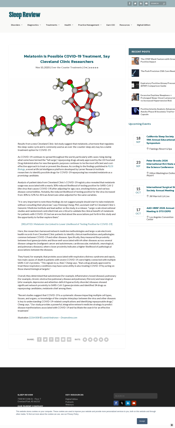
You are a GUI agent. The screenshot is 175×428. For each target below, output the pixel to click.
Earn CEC (110, 23)
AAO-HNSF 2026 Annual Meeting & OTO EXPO (160, 207)
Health (67, 23)
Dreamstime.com (69, 315)
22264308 (34, 315)
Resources (125, 23)
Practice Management (88, 23)
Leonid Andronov (50, 315)
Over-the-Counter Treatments (66, 65)
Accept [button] (142, 421)
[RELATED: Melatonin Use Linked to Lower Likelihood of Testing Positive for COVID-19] (67, 222)
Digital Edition (143, 23)
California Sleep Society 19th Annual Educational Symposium (161, 138)
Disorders (15, 23)
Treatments (51, 23)
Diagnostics (33, 23)
